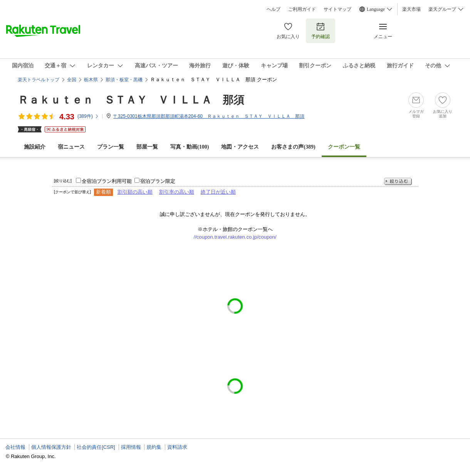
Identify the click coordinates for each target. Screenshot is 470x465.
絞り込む (398, 181)
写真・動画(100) (189, 147)
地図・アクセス (240, 147)
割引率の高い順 (176, 192)
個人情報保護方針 (51, 447)
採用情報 (131, 447)
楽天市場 (411, 9)
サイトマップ (337, 9)
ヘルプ (273, 9)
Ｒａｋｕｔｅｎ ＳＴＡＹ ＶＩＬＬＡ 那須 (131, 100)
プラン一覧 (110, 147)
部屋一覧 (147, 147)
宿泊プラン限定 (157, 181)
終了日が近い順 (218, 192)
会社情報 (15, 447)
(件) (88, 116)
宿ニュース (71, 147)
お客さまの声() (293, 147)
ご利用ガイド (302, 9)
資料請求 (177, 447)
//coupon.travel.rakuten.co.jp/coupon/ (235, 237)
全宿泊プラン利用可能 (107, 181)
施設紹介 (34, 147)
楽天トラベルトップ (38, 79)
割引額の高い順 (135, 192)
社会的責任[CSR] (96, 447)
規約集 (153, 447)
